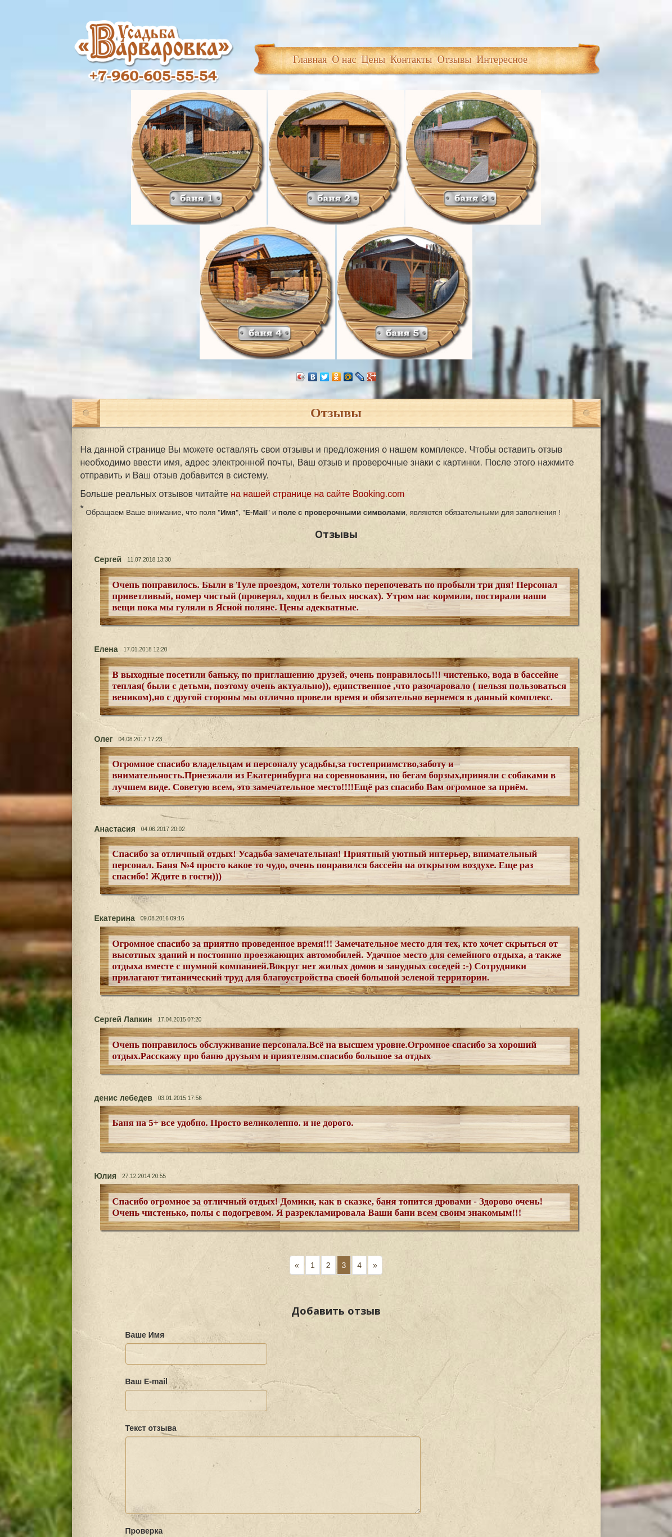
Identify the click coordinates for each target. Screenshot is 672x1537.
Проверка (144, 1364)
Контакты (411, 59)
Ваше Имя (145, 1168)
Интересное (501, 59)
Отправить (159, 1441)
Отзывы (454, 59)
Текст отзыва (151, 1261)
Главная (310, 59)
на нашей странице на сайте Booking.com (317, 327)
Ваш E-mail (146, 1215)
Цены (373, 59)
